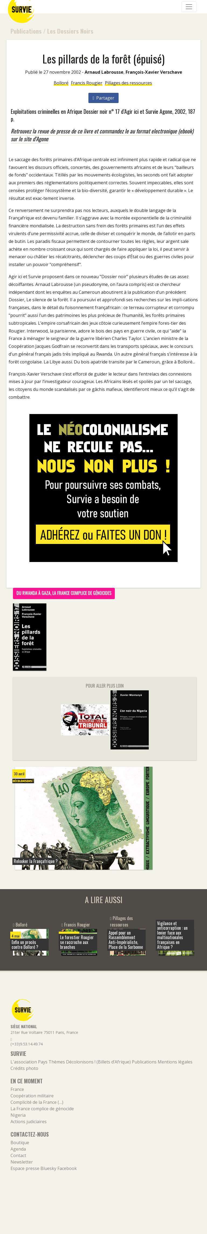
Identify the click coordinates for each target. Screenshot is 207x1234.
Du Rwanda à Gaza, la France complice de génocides (63, 593)
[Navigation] (188, 6)
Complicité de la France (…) (37, 1102)
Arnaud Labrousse (104, 72)
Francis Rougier (86, 83)
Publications (26, 30)
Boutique (20, 1142)
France (17, 1089)
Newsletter (22, 1162)
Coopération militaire (32, 1096)
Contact (18, 1155)
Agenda (18, 1149)
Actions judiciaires (29, 1122)
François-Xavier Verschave (154, 72)
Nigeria (18, 1115)
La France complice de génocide (42, 1109)
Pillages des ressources (128, 83)
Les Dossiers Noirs (70, 30)
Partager (104, 98)
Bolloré (61, 83)
